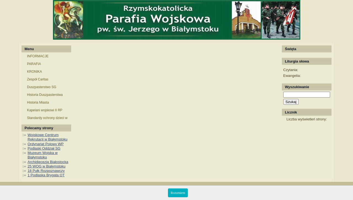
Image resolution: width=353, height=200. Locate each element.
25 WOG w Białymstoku (46, 166)
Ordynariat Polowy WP (46, 144)
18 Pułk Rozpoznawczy (46, 171)
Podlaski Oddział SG (44, 148)
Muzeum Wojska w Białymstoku (43, 155)
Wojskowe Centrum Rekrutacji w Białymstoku (48, 137)
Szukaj (290, 102)
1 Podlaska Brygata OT (46, 175)
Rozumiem (178, 193)
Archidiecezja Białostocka (48, 162)
